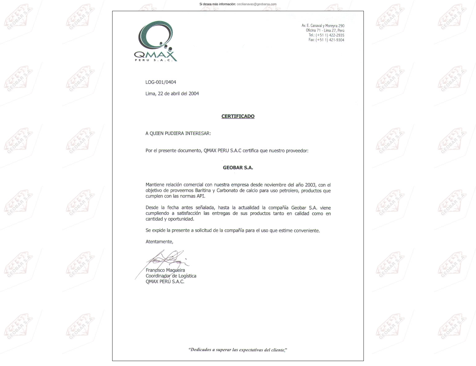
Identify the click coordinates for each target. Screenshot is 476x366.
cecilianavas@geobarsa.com (256, 4)
